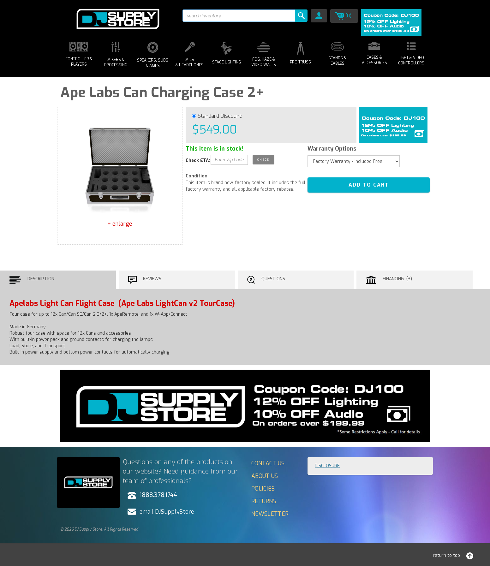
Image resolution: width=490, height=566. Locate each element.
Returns (263, 501)
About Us (264, 476)
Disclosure (327, 466)
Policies (263, 488)
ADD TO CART (369, 185)
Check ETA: (198, 161)
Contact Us (267, 463)
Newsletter (270, 514)
